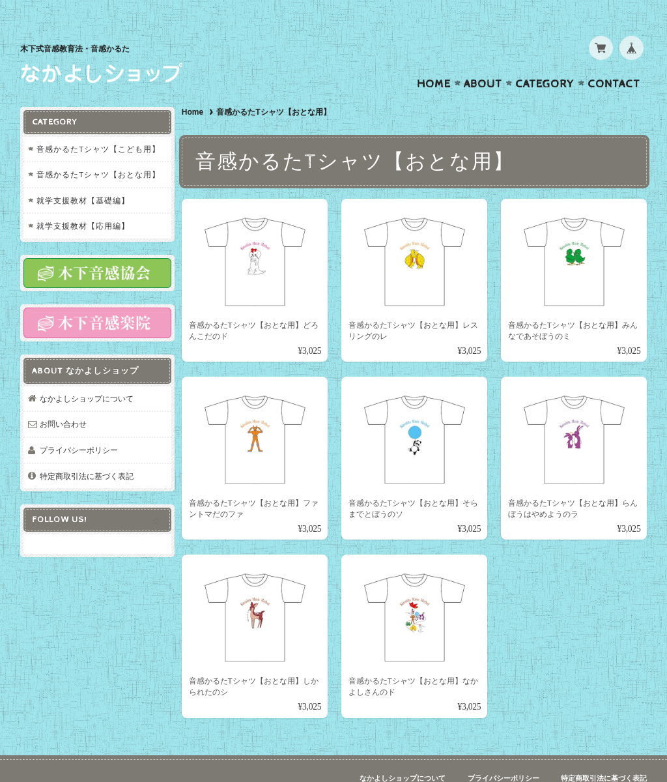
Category (545, 58)
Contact (614, 58)
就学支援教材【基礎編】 (83, 174)
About (483, 58)
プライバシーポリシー (79, 422)
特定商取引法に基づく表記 (87, 448)
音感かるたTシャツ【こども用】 (98, 123)
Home (434, 58)
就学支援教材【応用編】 (83, 200)
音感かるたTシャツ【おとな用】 (98, 149)
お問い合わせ (63, 397)
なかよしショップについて (87, 371)
